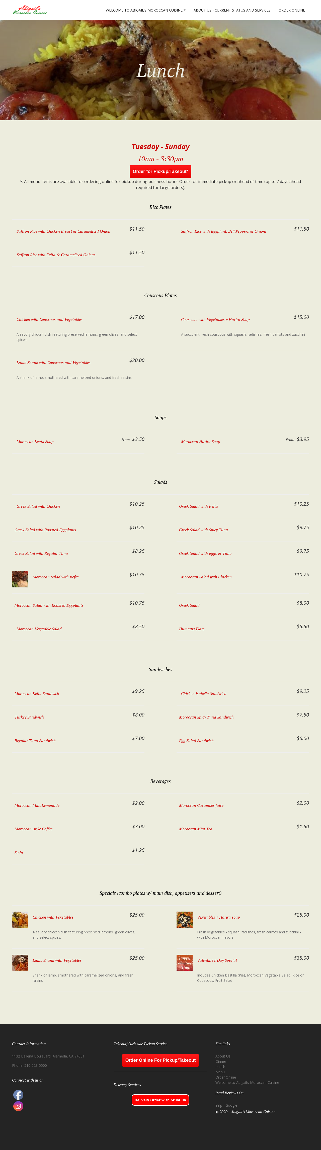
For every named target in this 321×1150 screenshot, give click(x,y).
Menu (220, 1072)
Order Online (292, 10)
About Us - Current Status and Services (232, 10)
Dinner (220, 1061)
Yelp (218, 1105)
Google (231, 1105)
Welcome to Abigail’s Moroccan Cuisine (144, 10)
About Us (222, 1056)
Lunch (220, 1066)
